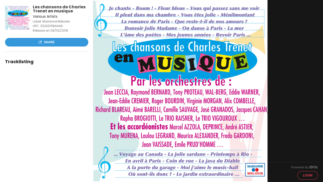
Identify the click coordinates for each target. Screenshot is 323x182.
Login (307, 175)
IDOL (313, 167)
